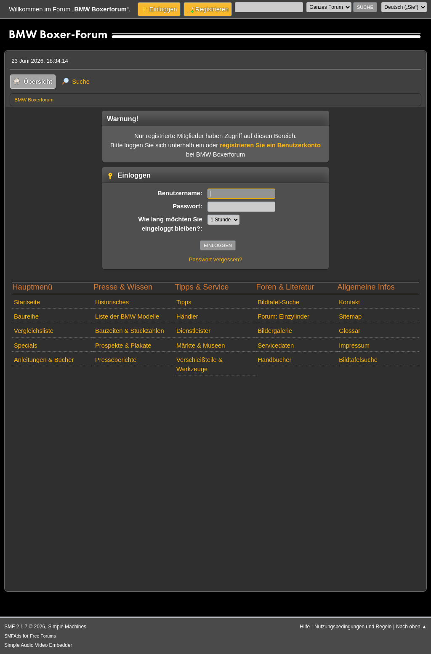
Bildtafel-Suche (278, 302)
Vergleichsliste (33, 330)
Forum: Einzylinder (283, 316)
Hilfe (305, 627)
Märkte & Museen (200, 345)
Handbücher (274, 359)
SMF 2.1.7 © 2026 (24, 627)
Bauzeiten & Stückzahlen (129, 330)
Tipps (183, 302)
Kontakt (349, 302)
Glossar (349, 330)
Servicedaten (276, 345)
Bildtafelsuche (358, 359)
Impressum (354, 345)
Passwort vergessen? (215, 259)
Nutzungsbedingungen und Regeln (352, 627)
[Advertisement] (215, 482)
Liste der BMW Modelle (127, 316)
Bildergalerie (275, 330)
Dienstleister (193, 330)
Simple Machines (67, 627)
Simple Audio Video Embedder (38, 645)
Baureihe (26, 316)
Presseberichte (115, 359)
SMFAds (12, 635)
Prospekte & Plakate (123, 345)
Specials (25, 345)
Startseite (27, 302)
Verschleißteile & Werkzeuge (199, 364)
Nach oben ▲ (411, 627)
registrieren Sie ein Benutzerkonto (270, 145)
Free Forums (43, 635)
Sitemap (350, 316)
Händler (187, 316)
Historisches (112, 302)
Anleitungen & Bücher (44, 359)
